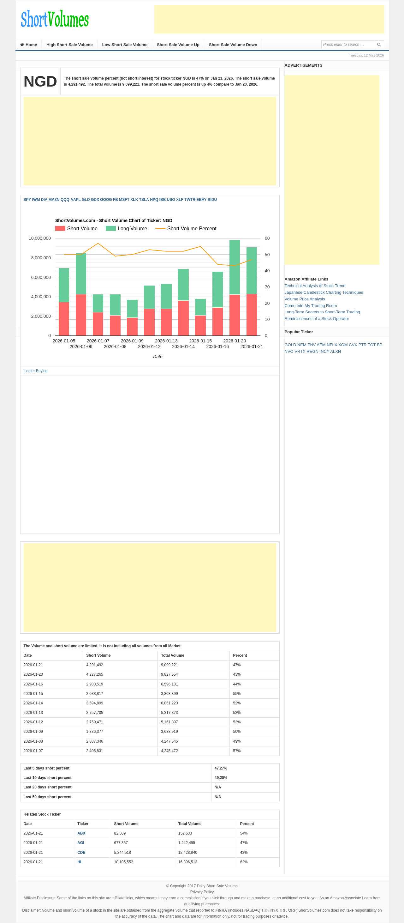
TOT (372, 344)
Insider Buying (36, 371)
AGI (80, 843)
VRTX (299, 351)
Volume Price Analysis (305, 299)
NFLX (332, 344)
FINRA (221, 910)
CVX (353, 344)
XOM (343, 344)
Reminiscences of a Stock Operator (317, 318)
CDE (81, 852)
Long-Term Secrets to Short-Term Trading (322, 312)
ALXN (335, 351)
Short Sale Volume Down (233, 44)
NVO (289, 351)
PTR (363, 344)
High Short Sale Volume (69, 44)
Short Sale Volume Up (178, 44)
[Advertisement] (269, 19)
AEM (321, 344)
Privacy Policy (202, 892)
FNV (311, 344)
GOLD (290, 344)
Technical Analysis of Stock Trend (315, 285)
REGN (312, 351)
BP (379, 344)
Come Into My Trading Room (311, 305)
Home (28, 44)
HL (79, 862)
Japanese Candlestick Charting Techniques (324, 292)
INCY (325, 351)
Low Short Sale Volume (125, 44)
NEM (301, 344)
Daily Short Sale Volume (217, 886)
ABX (81, 833)
